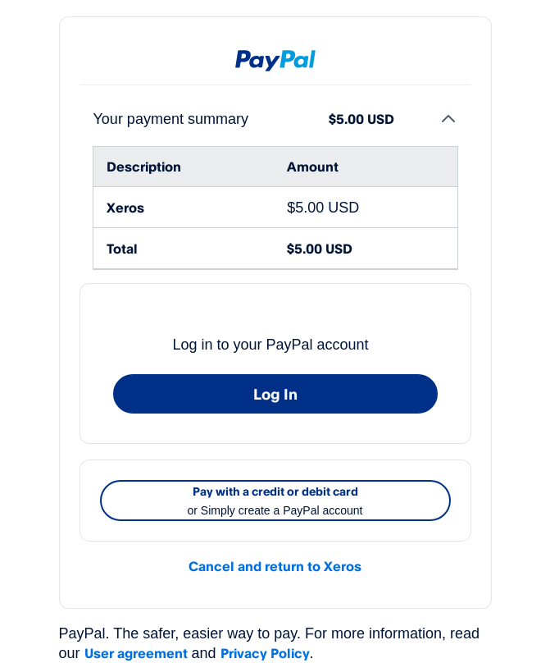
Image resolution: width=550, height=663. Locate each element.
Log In (275, 394)
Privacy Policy (265, 653)
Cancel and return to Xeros (275, 566)
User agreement (136, 653)
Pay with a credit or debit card (275, 502)
